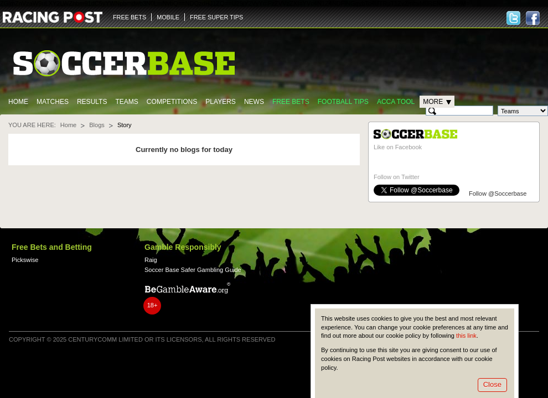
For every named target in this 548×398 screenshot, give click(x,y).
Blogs (97, 125)
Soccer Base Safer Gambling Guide (192, 269)
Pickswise (25, 259)
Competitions (172, 102)
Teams (126, 102)
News (254, 102)
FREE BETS (129, 17)
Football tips (343, 102)
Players (220, 102)
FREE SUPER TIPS (216, 17)
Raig (150, 259)
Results (92, 102)
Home (18, 102)
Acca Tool (396, 102)
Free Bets (290, 102)
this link (466, 335)
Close (492, 384)
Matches (53, 102)
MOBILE (168, 17)
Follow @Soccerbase (497, 193)
